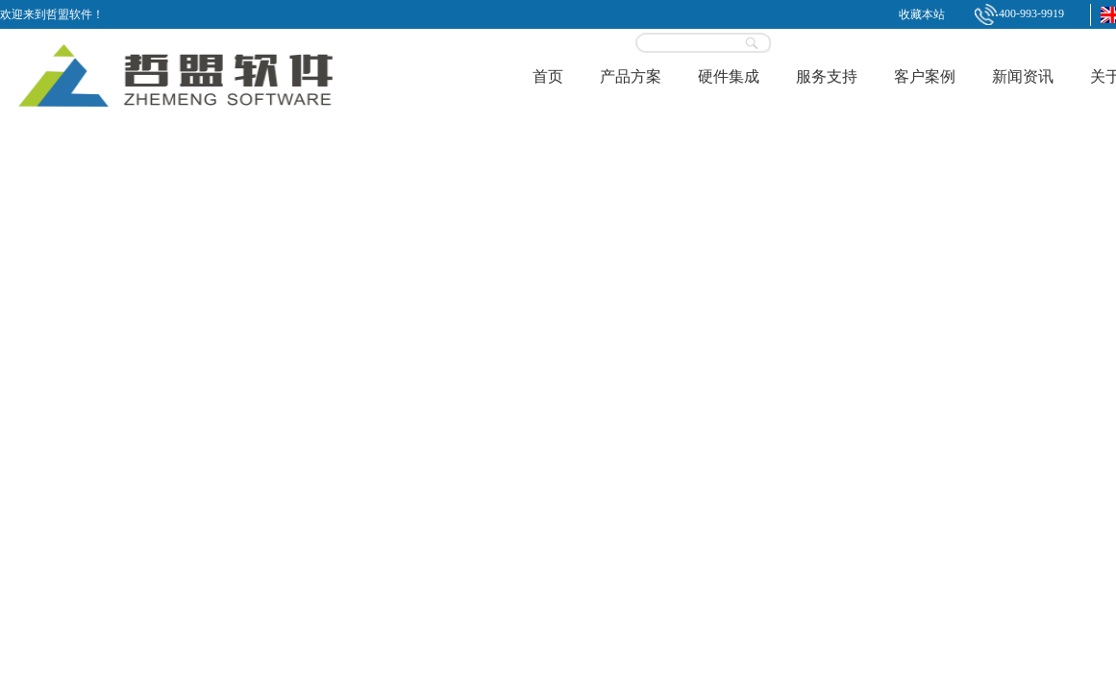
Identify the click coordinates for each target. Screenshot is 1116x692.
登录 (814, 43)
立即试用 (855, 36)
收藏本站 (922, 14)
